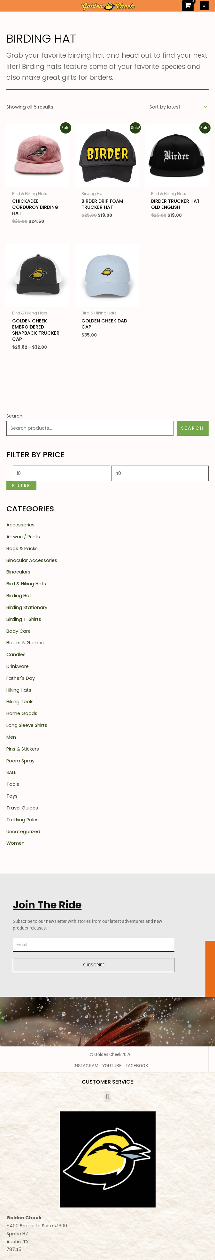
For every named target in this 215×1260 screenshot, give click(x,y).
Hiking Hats (18, 690)
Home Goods (21, 713)
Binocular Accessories (31, 560)
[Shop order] (178, 107)
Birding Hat (18, 595)
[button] (107, 1096)
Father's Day (20, 678)
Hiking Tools (20, 701)
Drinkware (17, 666)
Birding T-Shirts (23, 619)
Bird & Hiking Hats (26, 584)
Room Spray (20, 761)
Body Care (18, 631)
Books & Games (25, 642)
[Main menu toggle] (204, 5)
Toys (12, 796)
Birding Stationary (26, 607)
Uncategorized (23, 831)
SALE (11, 772)
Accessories (20, 525)
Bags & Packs (22, 548)
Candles (16, 654)
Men (11, 737)
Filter (21, 485)
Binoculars (18, 572)
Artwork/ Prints (23, 536)
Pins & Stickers (22, 749)
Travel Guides (22, 808)
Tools (12, 784)
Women (15, 843)
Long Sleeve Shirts (26, 725)
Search (14, 416)
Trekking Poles (22, 820)
